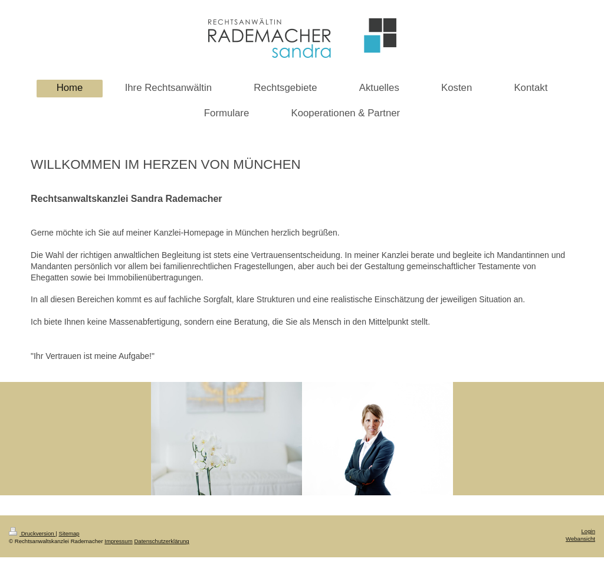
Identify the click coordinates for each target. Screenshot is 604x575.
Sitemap (68, 533)
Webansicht (580, 538)
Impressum (118, 541)
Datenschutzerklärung (161, 541)
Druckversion (32, 533)
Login (588, 531)
